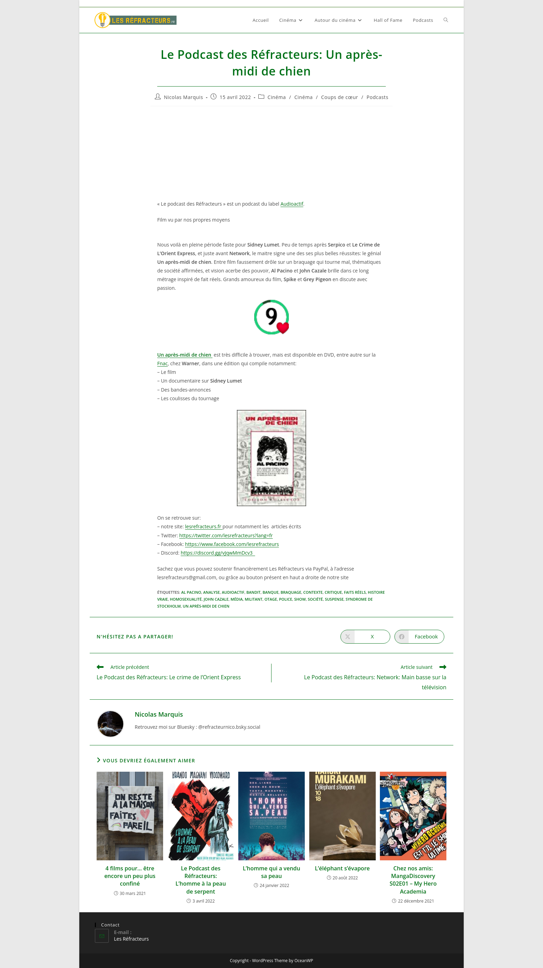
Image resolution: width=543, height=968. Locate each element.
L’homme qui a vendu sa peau (271, 872)
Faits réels (355, 592)
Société (315, 599)
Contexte (313, 592)
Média (237, 599)
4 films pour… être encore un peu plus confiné (129, 876)
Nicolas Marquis (183, 97)
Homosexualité (186, 599)
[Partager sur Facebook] (419, 637)
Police (285, 599)
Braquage (291, 592)
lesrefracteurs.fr (203, 526)
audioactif (233, 592)
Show (300, 599)
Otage (271, 599)
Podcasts (377, 97)
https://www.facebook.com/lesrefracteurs (232, 544)
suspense (334, 599)
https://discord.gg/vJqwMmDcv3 (218, 552)
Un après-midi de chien (206, 606)
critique (333, 592)
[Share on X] (365, 637)
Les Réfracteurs (131, 938)
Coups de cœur (339, 97)
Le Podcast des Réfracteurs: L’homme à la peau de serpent (201, 879)
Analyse (211, 592)
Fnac (162, 363)
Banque (270, 592)
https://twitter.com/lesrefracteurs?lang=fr (226, 535)
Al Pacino (191, 592)
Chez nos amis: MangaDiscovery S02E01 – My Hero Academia (413, 879)
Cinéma (277, 97)
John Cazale (216, 599)
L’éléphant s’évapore (342, 868)
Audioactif (292, 203)
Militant (253, 599)
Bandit (254, 592)
